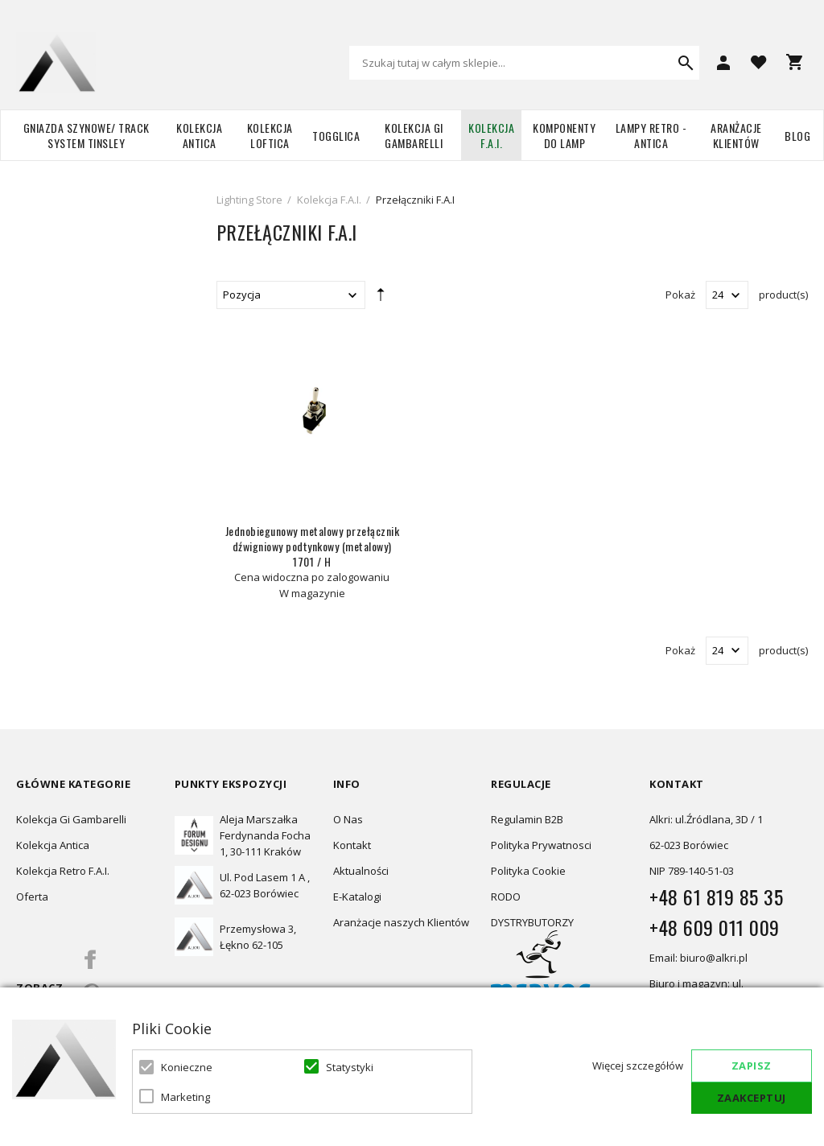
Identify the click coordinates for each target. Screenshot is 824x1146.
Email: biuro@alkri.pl (698, 957)
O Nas (348, 819)
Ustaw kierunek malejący (380, 298)
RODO (506, 896)
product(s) (783, 294)
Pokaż (680, 294)
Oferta (32, 896)
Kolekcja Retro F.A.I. (62, 871)
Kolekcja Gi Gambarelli (414, 135)
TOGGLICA (336, 135)
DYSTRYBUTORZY (532, 922)
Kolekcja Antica (199, 135)
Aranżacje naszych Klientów (401, 922)
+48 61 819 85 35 (716, 896)
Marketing (185, 1097)
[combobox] (524, 63)
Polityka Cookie (528, 871)
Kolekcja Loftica (270, 135)
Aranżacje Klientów (736, 135)
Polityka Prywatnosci (541, 845)
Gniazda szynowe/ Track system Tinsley (86, 135)
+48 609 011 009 (714, 927)
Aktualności (361, 871)
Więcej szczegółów (637, 1065)
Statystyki (349, 1067)
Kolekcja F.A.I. (491, 135)
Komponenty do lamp (564, 135)
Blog (797, 135)
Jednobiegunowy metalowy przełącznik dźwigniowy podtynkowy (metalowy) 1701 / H (312, 546)
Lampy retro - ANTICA (651, 135)
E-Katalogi (357, 896)
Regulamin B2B (527, 819)
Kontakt (352, 845)
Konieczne (186, 1067)
